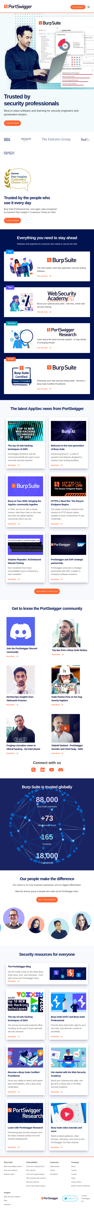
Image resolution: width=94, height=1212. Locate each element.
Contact (74, 1176)
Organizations (55, 1168)
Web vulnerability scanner (13, 1168)
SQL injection (31, 1172)
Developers (54, 1176)
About (73, 1168)
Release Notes (9, 1176)
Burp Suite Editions (11, 1172)
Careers (74, 1172)
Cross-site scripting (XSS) (35, 1168)
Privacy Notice (76, 1184)
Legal (73, 1180)
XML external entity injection (36, 1180)
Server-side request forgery (35, 1188)
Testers (52, 1172)
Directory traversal (32, 1184)
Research (7, 1207)
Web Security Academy (12, 1199)
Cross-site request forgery (35, 1176)
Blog (5, 1203)
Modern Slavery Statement (80, 1188)
